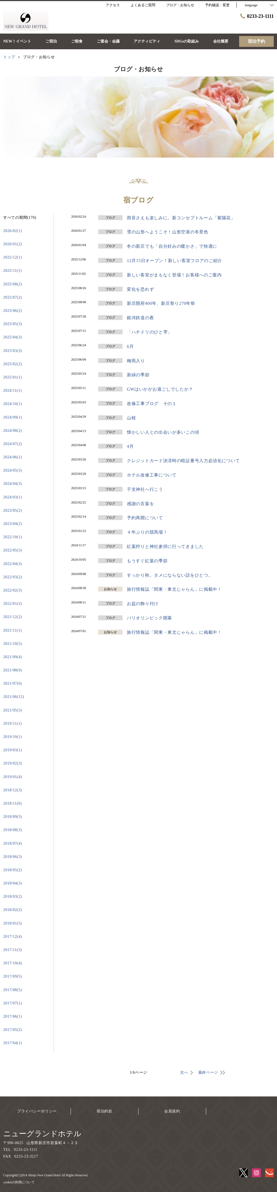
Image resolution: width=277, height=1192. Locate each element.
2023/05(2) (12, 510)
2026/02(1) (12, 231)
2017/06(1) (12, 1016)
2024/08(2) (12, 431)
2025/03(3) (12, 351)
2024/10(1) (12, 404)
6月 (130, 346)
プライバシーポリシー (37, 1111)
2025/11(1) (12, 271)
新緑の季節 (138, 375)
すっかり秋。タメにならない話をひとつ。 (170, 575)
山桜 (131, 418)
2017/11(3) (12, 950)
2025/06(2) (12, 311)
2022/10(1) (12, 537)
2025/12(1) (12, 257)
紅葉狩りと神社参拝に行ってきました (165, 546)
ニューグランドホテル (42, 1133)
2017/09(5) (12, 976)
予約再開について (145, 517)
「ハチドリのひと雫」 (149, 332)
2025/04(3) (12, 337)
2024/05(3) (12, 470)
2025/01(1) (12, 377)
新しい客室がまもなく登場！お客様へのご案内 (174, 275)
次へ (184, 1072)
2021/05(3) (12, 710)
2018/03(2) (12, 896)
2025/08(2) (12, 284)
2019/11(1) (12, 723)
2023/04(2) (12, 524)
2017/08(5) (12, 990)
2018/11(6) (12, 803)
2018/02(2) (12, 910)
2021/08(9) (12, 670)
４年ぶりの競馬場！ (147, 532)
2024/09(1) (12, 417)
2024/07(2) (12, 444)
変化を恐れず (140, 289)
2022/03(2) (12, 577)
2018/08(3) (12, 830)
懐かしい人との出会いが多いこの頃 (163, 432)
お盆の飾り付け (143, 603)
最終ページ (208, 1072)
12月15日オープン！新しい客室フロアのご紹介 (174, 260)
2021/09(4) (12, 657)
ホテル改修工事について (152, 475)
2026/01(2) (12, 244)
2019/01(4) (12, 777)
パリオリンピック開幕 (149, 618)
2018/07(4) (12, 843)
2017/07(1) (12, 1003)
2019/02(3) (12, 763)
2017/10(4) (12, 963)
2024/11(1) (12, 390)
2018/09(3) (12, 817)
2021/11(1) (12, 630)
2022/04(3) (12, 564)
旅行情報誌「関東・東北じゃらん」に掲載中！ (174, 589)
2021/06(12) (13, 697)
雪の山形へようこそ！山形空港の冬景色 (167, 232)
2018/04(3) (12, 883)
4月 (130, 446)
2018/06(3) (12, 857)
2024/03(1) (12, 497)
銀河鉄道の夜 (140, 317)
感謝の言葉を (140, 503)
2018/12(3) (12, 790)
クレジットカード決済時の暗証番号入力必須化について (183, 460)
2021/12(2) (12, 617)
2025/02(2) (12, 364)
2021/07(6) (12, 683)
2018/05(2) (12, 870)
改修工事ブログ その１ (152, 403)
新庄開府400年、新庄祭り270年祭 (161, 303)
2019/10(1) (12, 737)
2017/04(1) (12, 1043)
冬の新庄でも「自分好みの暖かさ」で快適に (172, 246)
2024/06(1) (12, 457)
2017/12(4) (12, 937)
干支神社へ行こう (145, 489)
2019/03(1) (12, 750)
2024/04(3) (12, 484)
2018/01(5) (12, 923)
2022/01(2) (12, 604)
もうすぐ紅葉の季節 (147, 561)
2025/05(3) (12, 324)
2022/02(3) (12, 590)
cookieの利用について (19, 1182)
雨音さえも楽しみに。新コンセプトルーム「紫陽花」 (181, 217)
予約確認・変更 (217, 5)
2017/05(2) (12, 1030)
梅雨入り (136, 360)
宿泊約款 (105, 1111)
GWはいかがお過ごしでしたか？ (160, 389)
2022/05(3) (12, 550)
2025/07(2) (12, 297)
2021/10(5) (12, 644)
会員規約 (172, 1111)
